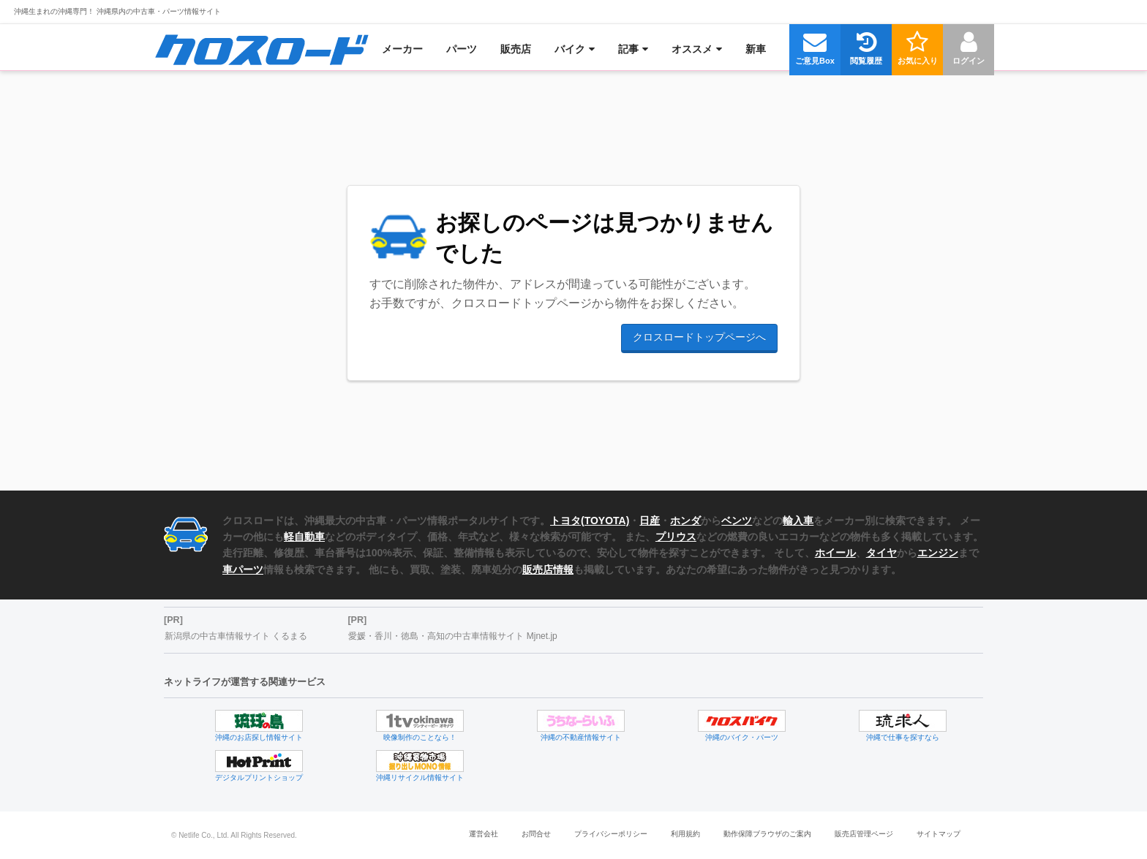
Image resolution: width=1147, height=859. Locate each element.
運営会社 (483, 834)
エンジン (937, 553)
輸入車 (798, 520)
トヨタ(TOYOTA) (589, 520)
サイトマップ (938, 834)
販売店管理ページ (864, 834)
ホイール (835, 553)
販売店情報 (548, 569)
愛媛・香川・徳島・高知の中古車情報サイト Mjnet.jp (452, 636)
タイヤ (881, 553)
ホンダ (685, 520)
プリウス (675, 536)
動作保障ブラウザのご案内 (767, 834)
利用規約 (685, 834)
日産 (649, 520)
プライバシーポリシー (610, 834)
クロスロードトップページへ (699, 337)
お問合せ (536, 834)
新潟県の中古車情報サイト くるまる (236, 636)
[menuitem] (261, 49)
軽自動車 (304, 536)
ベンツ (736, 520)
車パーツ (242, 569)
